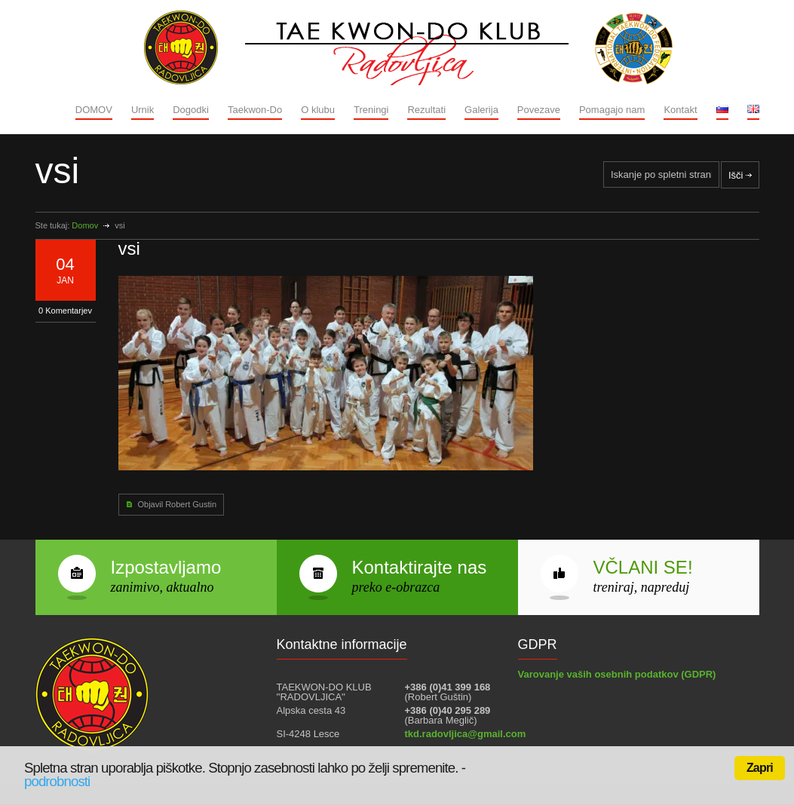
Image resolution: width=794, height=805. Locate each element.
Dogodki (191, 109)
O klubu (318, 109)
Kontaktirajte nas (419, 567)
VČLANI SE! (643, 567)
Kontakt (680, 109)
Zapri (759, 767)
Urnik (142, 109)
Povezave (538, 109)
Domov (85, 225)
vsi (129, 248)
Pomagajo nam (612, 109)
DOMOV (93, 109)
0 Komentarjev (65, 310)
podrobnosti (57, 781)
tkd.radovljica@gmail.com (465, 733)
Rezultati (426, 109)
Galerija (481, 109)
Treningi (371, 109)
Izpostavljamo (166, 567)
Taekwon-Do (255, 109)
